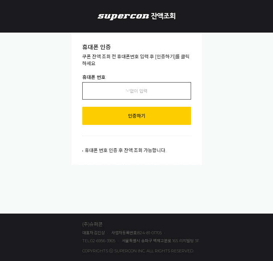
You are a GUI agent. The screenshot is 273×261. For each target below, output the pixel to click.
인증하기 (136, 116)
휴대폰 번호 (94, 77)
